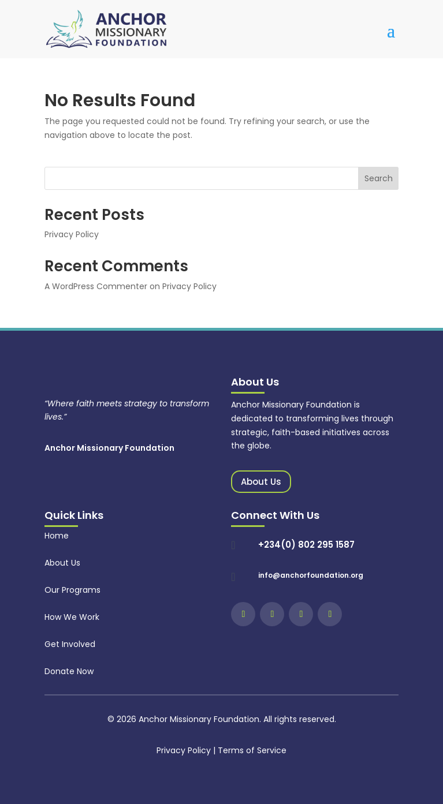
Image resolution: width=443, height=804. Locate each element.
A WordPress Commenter (95, 286)
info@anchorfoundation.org (310, 575)
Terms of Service (252, 750)
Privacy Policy (71, 234)
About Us (261, 482)
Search (378, 178)
